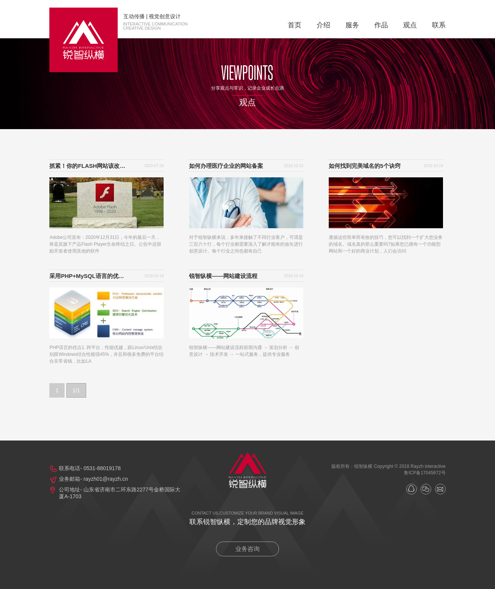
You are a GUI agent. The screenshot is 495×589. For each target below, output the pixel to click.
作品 (381, 25)
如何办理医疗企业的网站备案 (226, 166)
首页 (294, 25)
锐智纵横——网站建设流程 (223, 276)
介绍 (323, 25)
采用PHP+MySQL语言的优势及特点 (89, 276)
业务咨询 (247, 549)
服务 (352, 25)
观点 (410, 25)
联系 (439, 25)
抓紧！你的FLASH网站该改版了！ (89, 166)
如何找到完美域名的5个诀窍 (364, 166)
